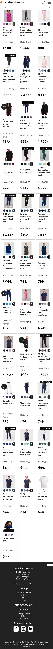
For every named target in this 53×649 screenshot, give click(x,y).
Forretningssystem (11, 644)
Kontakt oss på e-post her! (23, 584)
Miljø (23, 597)
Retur (23, 616)
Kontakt (23, 595)
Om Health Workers (23, 593)
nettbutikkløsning (27, 644)
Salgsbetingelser (23, 611)
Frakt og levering (23, 614)
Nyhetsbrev (23, 618)
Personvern (23, 609)
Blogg (23, 600)
